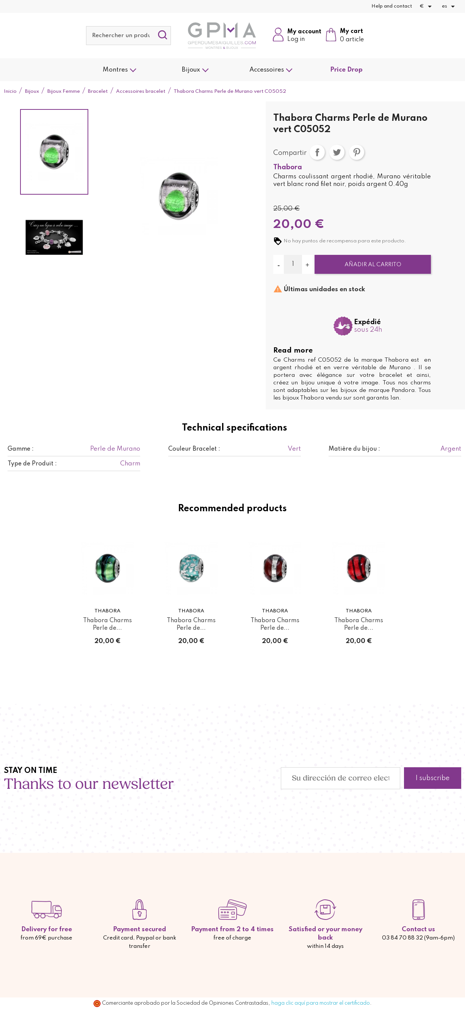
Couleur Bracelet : (194, 449)
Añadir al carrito (372, 265)
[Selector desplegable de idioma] (449, 6)
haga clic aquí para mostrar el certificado (320, 1003)
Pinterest (356, 152)
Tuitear (336, 152)
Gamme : (21, 449)
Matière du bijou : (354, 449)
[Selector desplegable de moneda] (427, 6)
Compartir (317, 152)
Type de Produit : (32, 464)
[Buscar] (128, 35)
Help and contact (391, 6)
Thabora (287, 167)
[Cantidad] (293, 264)
